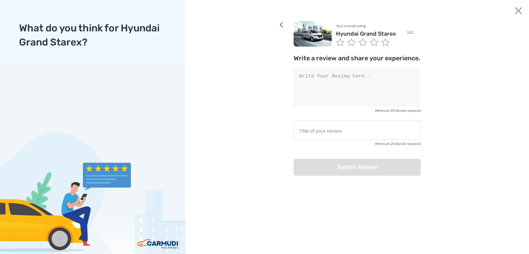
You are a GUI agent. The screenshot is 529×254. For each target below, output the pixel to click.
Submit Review (357, 167)
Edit (410, 32)
